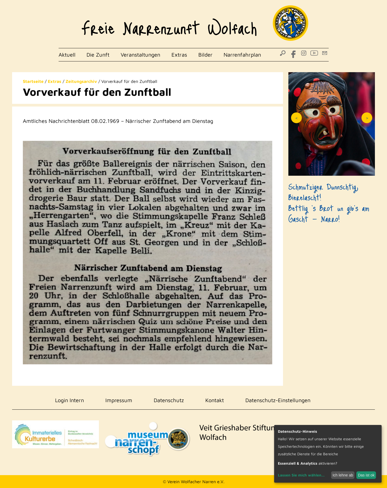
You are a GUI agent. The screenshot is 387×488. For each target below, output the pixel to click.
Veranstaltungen (140, 55)
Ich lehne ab (342, 475)
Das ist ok (366, 475)
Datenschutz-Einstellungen (277, 400)
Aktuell (67, 55)
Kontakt (214, 400)
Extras (179, 55)
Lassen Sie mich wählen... (301, 475)
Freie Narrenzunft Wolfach (169, 24)
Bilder (205, 55)
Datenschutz (169, 400)
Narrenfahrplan (242, 55)
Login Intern (69, 400)
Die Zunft (98, 55)
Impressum (118, 400)
